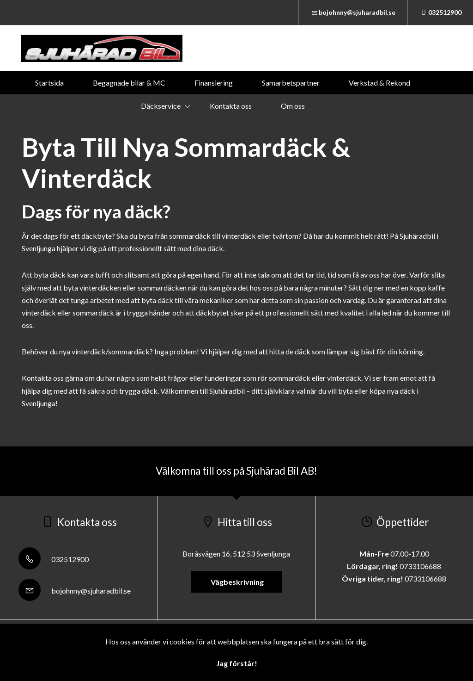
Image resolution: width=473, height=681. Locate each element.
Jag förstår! (236, 663)
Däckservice (161, 105)
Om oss (293, 105)
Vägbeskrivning (236, 581)
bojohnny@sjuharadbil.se (353, 12)
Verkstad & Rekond (379, 82)
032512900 (440, 12)
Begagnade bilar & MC (129, 82)
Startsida (49, 82)
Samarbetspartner (291, 82)
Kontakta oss (231, 105)
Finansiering (213, 82)
